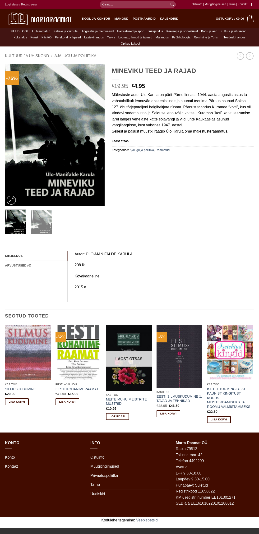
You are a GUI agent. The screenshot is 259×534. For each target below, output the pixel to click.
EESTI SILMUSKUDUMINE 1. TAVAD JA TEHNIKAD (179, 399)
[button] (21, 4)
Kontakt (243, 4)
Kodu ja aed (209, 31)
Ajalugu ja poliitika (75, 56)
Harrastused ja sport (130, 31)
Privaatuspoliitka (104, 476)
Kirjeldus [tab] (14, 256)
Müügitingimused (215, 4)
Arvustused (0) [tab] (18, 265)
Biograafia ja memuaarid (97, 31)
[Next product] (240, 56)
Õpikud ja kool (130, 43)
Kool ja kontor (96, 18)
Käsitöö (47, 37)
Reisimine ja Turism (207, 37)
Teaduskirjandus (234, 37)
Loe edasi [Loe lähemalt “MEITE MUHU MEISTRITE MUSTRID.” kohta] (117, 416)
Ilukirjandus (155, 31)
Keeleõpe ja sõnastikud (182, 31)
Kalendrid (169, 18)
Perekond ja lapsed (68, 37)
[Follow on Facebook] (251, 4)
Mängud (122, 18)
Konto (10, 457)
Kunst (34, 37)
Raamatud (43, 31)
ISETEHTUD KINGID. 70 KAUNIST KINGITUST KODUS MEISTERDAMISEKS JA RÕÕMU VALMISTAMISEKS (228, 398)
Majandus (162, 37)
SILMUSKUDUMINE (20, 389)
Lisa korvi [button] (17, 401)
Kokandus (20, 37)
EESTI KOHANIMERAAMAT (77, 389)
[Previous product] (249, 56)
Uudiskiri (97, 494)
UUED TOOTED (22, 31)
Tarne (232, 4)
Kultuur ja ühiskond (233, 31)
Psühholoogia (181, 37)
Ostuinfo (197, 4)
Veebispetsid (147, 520)
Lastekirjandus (94, 37)
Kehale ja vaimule (66, 31)
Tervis (111, 37)
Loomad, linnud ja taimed (135, 37)
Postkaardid (144, 18)
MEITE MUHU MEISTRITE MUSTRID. (126, 401)
